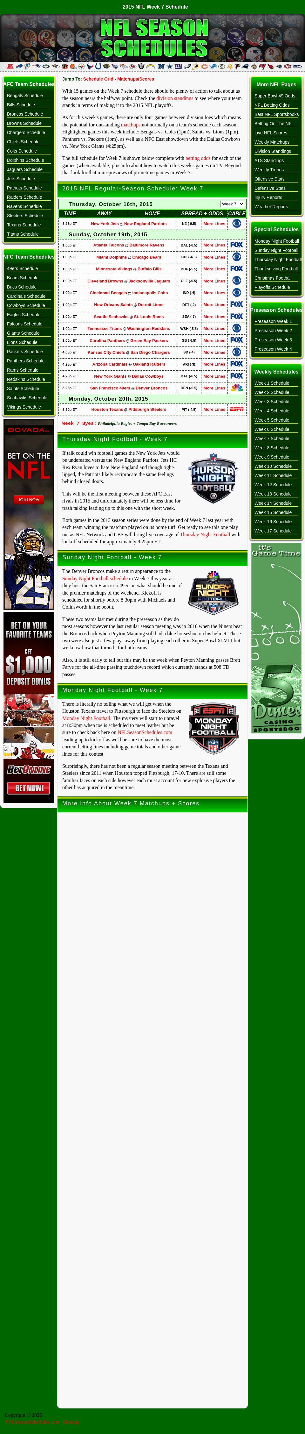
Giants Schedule (23, 333)
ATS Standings (269, 160)
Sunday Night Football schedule (95, 578)
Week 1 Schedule (271, 383)
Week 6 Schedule (271, 429)
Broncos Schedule (25, 114)
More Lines (215, 223)
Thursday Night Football (205, 534)
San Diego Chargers (150, 352)
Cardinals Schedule (26, 296)
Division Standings (272, 151)
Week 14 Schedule (273, 503)
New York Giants (110, 376)
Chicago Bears (146, 257)
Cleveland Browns (105, 281)
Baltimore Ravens (146, 245)
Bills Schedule (21, 104)
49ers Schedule (22, 268)
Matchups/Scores (135, 79)
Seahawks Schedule (27, 397)
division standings (174, 98)
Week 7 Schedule (271, 438)
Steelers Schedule (25, 215)
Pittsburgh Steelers (147, 409)
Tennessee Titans (104, 328)
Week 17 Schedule (273, 530)
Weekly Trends (269, 169)
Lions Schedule (22, 342)
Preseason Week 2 (273, 330)
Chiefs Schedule (23, 141)
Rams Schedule (22, 370)
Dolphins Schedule (25, 160)
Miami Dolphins (112, 257)
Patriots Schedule (24, 187)
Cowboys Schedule (26, 305)
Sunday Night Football (276, 250)
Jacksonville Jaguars (149, 281)
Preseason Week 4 (273, 349)
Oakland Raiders (149, 364)
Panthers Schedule (25, 360)
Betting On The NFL (274, 123)
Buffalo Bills (150, 269)
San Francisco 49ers (110, 388)
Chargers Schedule (26, 132)
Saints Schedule (23, 388)
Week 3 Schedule (271, 401)
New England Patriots (145, 223)
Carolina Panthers (107, 340)
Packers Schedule (25, 351)
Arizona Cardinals (110, 364)
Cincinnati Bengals (108, 292)
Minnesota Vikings (114, 269)
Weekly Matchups (271, 142)
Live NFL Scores (270, 132)
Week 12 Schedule (273, 484)
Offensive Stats (269, 179)
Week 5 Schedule (271, 420)
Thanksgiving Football (276, 268)
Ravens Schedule (24, 206)
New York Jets (105, 223)
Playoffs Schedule (272, 287)
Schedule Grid (98, 79)
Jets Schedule (21, 178)
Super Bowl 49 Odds (274, 95)
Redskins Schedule (26, 379)
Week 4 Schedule (271, 410)
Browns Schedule (24, 123)
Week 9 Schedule (271, 457)
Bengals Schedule (25, 95)
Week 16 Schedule (273, 521)
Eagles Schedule (23, 314)
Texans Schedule (24, 224)
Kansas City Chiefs (106, 352)
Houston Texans (107, 409)
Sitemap (71, 1422)
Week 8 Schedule (271, 447)
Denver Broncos (151, 388)
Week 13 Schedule (273, 493)
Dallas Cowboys (148, 376)
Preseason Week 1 (273, 321)
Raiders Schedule (24, 197)
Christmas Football (273, 278)
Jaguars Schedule (25, 169)
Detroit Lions (151, 304)
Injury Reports (268, 197)
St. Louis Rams (149, 316)
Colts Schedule (22, 150)
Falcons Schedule (24, 323)
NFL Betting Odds (272, 105)
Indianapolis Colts (150, 292)
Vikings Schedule (24, 407)
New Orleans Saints (113, 304)
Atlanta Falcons (108, 245)
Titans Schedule (23, 234)
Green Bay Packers (149, 340)
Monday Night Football (86, 718)
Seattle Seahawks (111, 316)
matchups (130, 124)
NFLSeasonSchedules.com (145, 732)
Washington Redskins (148, 328)
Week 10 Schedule (273, 466)
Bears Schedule (22, 277)
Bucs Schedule (22, 286)
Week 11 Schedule (273, 475)
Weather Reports (271, 206)
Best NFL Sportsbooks (276, 114)
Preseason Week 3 (273, 339)
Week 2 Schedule (271, 392)
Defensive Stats (270, 188)
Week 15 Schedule (273, 512)
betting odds (198, 158)
